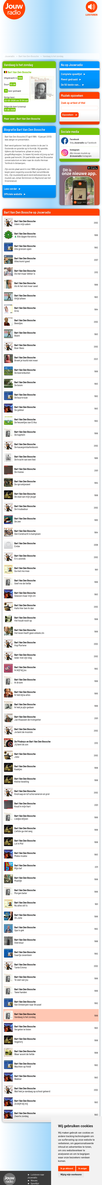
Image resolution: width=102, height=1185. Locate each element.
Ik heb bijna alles (25, 693)
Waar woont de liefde (25, 1053)
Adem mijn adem (25, 222)
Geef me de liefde (25, 582)
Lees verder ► (12, 188)
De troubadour (25, 507)
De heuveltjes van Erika (25, 421)
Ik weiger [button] (82, 1168)
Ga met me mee (25, 569)
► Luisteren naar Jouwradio (35, 1176)
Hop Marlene (25, 644)
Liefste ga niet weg (25, 830)
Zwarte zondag (25, 1114)
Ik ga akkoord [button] (67, 1168)
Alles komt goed (25, 260)
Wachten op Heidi (25, 1065)
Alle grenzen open (25, 247)
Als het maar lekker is (25, 272)
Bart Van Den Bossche (29, 56)
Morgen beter (25, 891)
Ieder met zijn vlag (25, 656)
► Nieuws (32, 1180)
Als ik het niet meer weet (26, 284)
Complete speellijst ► (73, 74)
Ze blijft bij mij (25, 1102)
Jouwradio (10, 56)
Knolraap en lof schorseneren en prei (32, 792)
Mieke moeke (25, 854)
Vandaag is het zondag (25, 1015)
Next (98, 17)
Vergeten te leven (25, 1028)
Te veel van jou (25, 978)
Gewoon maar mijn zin (25, 594)
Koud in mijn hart (25, 805)
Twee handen (25, 991)
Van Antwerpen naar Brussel (27, 1003)
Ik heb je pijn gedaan (25, 706)
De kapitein (25, 433)
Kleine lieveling (25, 780)
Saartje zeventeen (25, 953)
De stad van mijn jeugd (25, 495)
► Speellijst (33, 1183)
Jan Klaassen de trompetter (27, 718)
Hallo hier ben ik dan (25, 607)
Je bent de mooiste (25, 730)
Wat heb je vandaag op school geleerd (32, 1090)
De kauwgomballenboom (26, 445)
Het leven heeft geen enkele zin (29, 631)
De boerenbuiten (25, 371)
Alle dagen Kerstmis (25, 235)
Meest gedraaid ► (71, 79)
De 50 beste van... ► (73, 84)
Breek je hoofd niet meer (26, 359)
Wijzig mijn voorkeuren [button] (71, 1174)
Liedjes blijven (25, 817)
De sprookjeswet (25, 483)
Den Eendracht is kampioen (27, 532)
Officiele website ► (15, 194)
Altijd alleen (25, 297)
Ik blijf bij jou (25, 668)
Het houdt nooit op (25, 619)
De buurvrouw (25, 396)
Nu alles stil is (25, 904)
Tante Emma (25, 966)
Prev (3, 17)
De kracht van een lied (25, 458)
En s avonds (25, 557)
